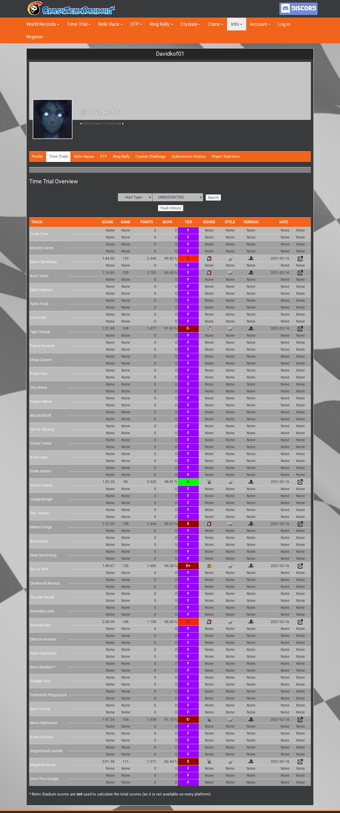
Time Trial (77, 24)
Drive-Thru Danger (44, 777)
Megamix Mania (42, 763)
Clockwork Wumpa (45, 581)
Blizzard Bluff (40, 413)
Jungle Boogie (41, 497)
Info (235, 24)
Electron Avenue (43, 637)
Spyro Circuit (40, 706)
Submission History (189, 156)
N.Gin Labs (39, 455)
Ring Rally (160, 24)
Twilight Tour (40, 679)
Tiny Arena (38, 385)
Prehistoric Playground (48, 693)
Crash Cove (39, 231)
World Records (41, 24)
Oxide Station (40, 469)
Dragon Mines (41, 399)
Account (258, 24)
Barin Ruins (39, 539)
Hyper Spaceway (43, 651)
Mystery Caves (41, 245)
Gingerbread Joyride (46, 748)
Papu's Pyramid (42, 344)
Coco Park (38, 316)
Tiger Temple (40, 330)
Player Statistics (226, 156)
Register (34, 36)
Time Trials (58, 156)
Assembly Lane (42, 609)
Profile (37, 156)
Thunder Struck (42, 595)
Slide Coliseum (41, 288)
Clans (214, 24)
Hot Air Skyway (42, 427)
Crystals (189, 24)
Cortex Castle (40, 441)
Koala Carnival (41, 735)
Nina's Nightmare (43, 721)
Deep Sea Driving (43, 553)
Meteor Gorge (41, 525)
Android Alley (40, 623)
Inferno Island (41, 483)
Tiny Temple (39, 511)
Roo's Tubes (39, 274)
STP (134, 24)
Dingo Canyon (41, 358)
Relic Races (84, 156)
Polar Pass (38, 371)
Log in (284, 24)
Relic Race (108, 24)
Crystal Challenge (151, 156)
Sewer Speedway (43, 260)
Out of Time (39, 567)
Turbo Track (39, 302)
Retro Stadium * (42, 665)
